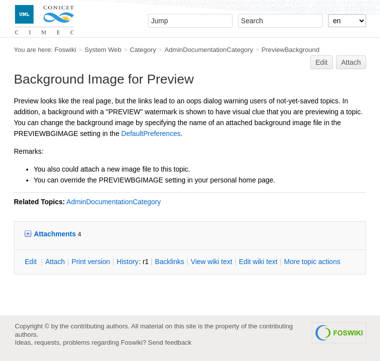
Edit (322, 62)
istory (128, 262)
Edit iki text (258, 262)
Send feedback (169, 342)
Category (143, 49)
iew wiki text (212, 262)
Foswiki (65, 49)
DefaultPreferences (151, 133)
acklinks (169, 262)
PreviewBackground (290, 49)
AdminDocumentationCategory (208, 49)
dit (32, 262)
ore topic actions (312, 262)
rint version (91, 262)
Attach (351, 62)
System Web (103, 49)
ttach (55, 262)
